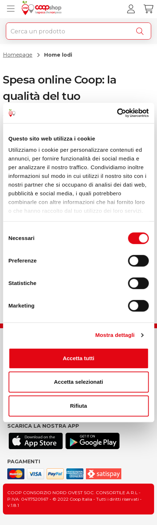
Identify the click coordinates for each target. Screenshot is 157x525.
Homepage (17, 55)
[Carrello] (148, 9)
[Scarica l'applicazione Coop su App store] (35, 441)
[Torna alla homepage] (42, 9)
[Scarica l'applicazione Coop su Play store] (92, 441)
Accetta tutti (78, 358)
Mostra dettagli (114, 335)
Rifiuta (78, 406)
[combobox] (78, 31)
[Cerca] (141, 31)
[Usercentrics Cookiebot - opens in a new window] (117, 113)
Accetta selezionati (78, 382)
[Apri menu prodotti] (9, 9)
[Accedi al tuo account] (131, 9)
